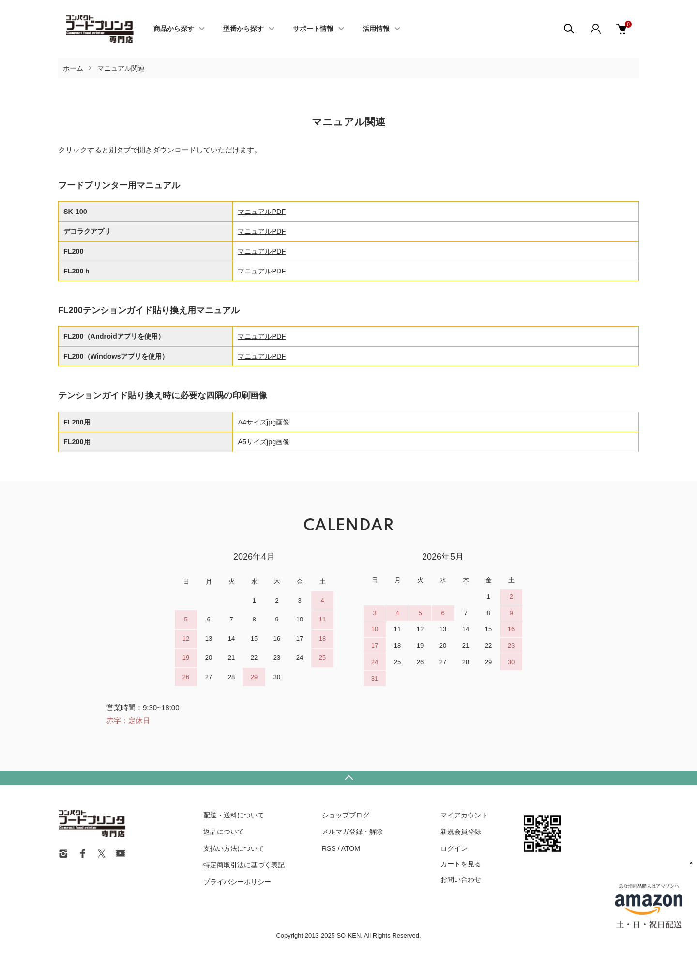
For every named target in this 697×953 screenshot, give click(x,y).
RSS (329, 848)
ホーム (73, 68)
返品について (223, 831)
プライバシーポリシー (237, 882)
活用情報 (376, 29)
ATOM (350, 848)
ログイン (454, 848)
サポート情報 (313, 29)
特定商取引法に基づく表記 (244, 865)
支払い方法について (233, 848)
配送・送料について (233, 815)
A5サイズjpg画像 (263, 442)
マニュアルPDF (262, 211)
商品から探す (173, 29)
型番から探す (243, 29)
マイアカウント (464, 815)
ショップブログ (345, 815)
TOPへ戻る (348, 778)
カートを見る (460, 864)
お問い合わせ (460, 879)
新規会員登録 (460, 831)
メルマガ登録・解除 (352, 831)
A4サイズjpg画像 (263, 422)
